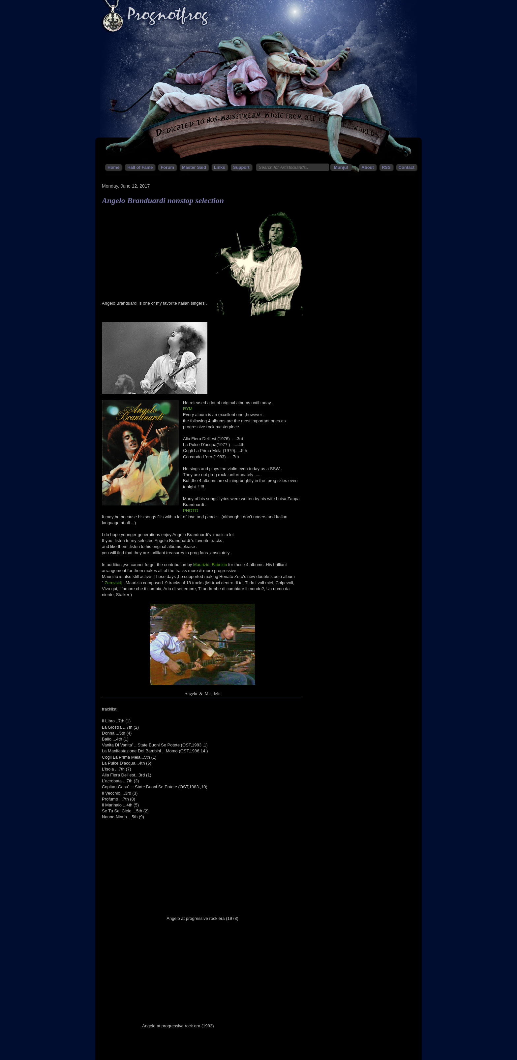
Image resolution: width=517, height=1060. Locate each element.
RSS (386, 167)
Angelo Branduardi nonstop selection (163, 200)
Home (113, 167)
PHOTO (190, 510)
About (367, 167)
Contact (406, 167)
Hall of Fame (140, 167)
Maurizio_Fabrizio (210, 564)
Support (241, 167)
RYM (188, 408)
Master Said (194, 167)
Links (219, 167)
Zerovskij (113, 582)
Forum (167, 167)
